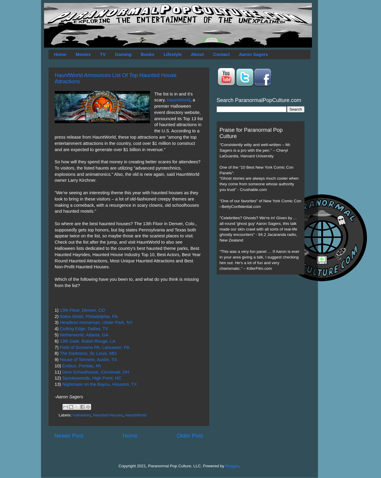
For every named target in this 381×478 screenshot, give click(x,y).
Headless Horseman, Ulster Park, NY (96, 322)
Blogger (232, 466)
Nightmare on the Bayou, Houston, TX (99, 384)
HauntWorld (178, 100)
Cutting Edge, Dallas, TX (84, 328)
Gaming (123, 54)
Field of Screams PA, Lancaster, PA (94, 347)
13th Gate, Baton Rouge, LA (87, 341)
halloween (82, 415)
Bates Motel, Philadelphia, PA (89, 316)
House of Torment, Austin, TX (88, 359)
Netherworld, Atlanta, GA (84, 335)
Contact (221, 54)
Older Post (190, 435)
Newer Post (69, 435)
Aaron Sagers (253, 54)
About (197, 54)
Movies (83, 54)
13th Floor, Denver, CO (82, 310)
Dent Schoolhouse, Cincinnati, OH (95, 372)
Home (60, 54)
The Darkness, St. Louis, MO (88, 353)
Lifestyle (173, 54)
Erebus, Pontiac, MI (81, 365)
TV (103, 54)
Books (147, 54)
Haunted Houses (108, 415)
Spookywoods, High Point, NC (91, 378)
